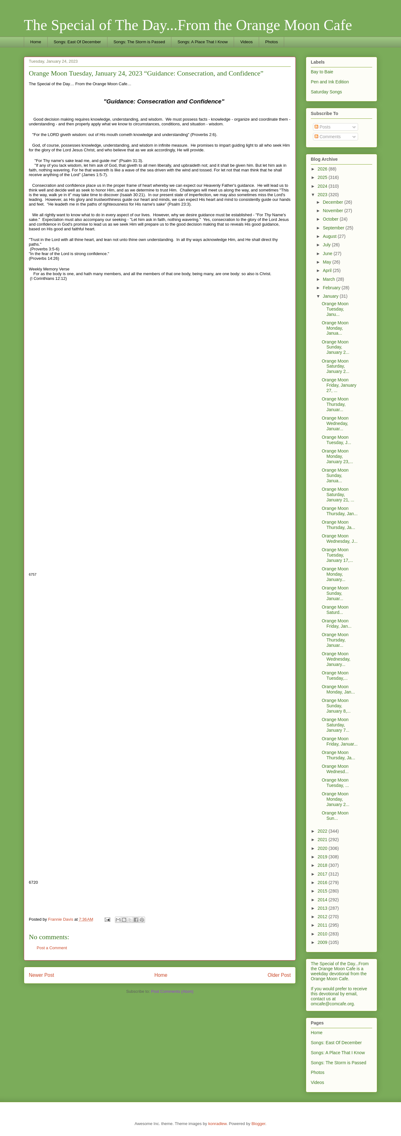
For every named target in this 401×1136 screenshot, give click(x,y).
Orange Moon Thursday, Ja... (338, 525)
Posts (323, 126)
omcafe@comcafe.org (332, 1003)
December (333, 202)
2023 (323, 194)
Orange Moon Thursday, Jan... (339, 511)
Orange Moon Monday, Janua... (335, 328)
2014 (323, 899)
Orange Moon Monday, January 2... (335, 799)
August (330, 236)
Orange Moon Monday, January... (335, 574)
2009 (323, 942)
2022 (323, 831)
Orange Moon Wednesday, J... (339, 538)
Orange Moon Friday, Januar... (339, 741)
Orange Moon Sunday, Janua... (335, 475)
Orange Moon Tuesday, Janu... (335, 309)
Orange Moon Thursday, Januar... (335, 404)
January (331, 296)
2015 (323, 890)
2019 (323, 856)
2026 (323, 168)
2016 (323, 882)
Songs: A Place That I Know (203, 41)
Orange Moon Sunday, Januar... (335, 593)
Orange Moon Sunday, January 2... (335, 347)
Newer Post (41, 975)
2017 (323, 874)
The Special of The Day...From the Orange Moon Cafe (188, 25)
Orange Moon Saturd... (335, 610)
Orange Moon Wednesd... (335, 769)
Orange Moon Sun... (335, 815)
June (328, 253)
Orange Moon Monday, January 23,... (337, 456)
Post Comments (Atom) (172, 991)
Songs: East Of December (77, 41)
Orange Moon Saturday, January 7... (335, 725)
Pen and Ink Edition (330, 81)
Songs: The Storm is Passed (139, 41)
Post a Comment (52, 947)
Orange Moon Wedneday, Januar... (335, 423)
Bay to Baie (322, 71)
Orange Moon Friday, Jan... (337, 623)
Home (35, 41)
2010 (323, 933)
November (333, 210)
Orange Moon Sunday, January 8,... (336, 706)
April (328, 270)
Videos (246, 41)
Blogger (258, 1123)
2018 (323, 865)
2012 (323, 916)
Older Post (279, 975)
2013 (323, 908)
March (329, 279)
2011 (323, 925)
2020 (323, 848)
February (332, 287)
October (331, 219)
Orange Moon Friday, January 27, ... (339, 385)
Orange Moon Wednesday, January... (336, 659)
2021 (323, 839)
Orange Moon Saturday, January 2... (335, 366)
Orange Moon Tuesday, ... (335, 782)
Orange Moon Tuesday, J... (336, 440)
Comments (328, 136)
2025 (323, 177)
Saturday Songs (326, 91)
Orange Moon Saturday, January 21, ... (338, 494)
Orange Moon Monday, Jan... (338, 689)
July (327, 244)
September (334, 227)
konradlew (217, 1123)
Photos (271, 41)
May (327, 261)
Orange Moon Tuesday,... (335, 675)
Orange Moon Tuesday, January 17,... (337, 555)
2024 (323, 186)
